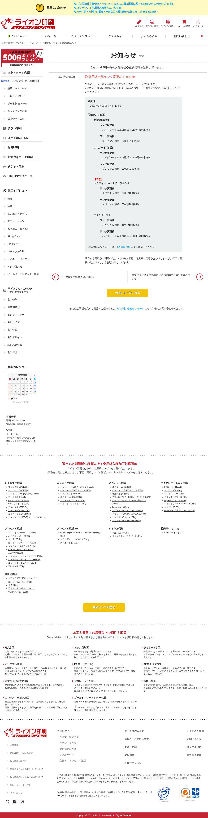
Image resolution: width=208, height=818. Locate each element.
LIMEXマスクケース (20, 176)
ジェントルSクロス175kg (124, 517)
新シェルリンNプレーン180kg (22, 543)
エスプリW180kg (172, 507)
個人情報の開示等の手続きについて (26, 777)
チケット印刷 (16, 166)
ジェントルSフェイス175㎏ (73, 504)
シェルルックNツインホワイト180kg (25, 556)
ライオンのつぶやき (20, 290)
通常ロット (18, 88)
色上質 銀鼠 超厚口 (121, 493)
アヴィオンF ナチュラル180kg (126, 520)
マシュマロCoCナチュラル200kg (23, 493)
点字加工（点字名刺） (19, 228)
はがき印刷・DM (18, 137)
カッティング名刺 (17, 111)
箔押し (11, 206)
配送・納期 (130, 747)
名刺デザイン (14, 337)
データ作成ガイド (134, 731)
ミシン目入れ (14, 266)
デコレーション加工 (85, 681)
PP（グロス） (15, 236)
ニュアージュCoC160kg (19, 514)
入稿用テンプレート (83, 36)
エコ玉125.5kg (15, 539)
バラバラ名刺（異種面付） (27, 80)
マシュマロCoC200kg (18, 490)
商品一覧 (50, 36)
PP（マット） (15, 243)
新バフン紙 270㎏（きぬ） (20, 582)
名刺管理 (12, 352)
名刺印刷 (12, 299)
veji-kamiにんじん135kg (175, 500)
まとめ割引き (66, 754)
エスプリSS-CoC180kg (71, 497)
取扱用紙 (129, 755)
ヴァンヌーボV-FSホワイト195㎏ (75, 490)
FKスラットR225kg (173, 487)
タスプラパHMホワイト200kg (22, 533)
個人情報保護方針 (18, 761)
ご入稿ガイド (116, 36)
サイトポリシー (17, 793)
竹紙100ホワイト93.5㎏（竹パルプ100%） (132, 497)
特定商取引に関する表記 (21, 753)
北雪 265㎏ (13, 585)
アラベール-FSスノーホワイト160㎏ (77, 487)
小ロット (16, 96)
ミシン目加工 (81, 647)
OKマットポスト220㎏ (18, 504)
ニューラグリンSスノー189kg (22, 563)
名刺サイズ (13, 322)
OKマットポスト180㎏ (18, 500)
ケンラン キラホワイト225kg (21, 546)
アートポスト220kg (17, 497)
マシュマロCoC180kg (18, 487)
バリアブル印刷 (15, 251)
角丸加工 (10, 647)
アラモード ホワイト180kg (72, 500)
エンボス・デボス (17, 213)
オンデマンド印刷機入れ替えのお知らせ (99, 7)
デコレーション (15, 221)
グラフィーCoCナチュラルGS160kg (129, 514)
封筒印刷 (13, 147)
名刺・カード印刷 (19, 72)
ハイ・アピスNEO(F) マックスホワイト (26, 517)
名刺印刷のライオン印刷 (12, 43)
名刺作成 (12, 329)
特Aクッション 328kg (18, 592)
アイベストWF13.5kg (18, 507)
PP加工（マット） (84, 664)
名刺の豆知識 (14, 345)
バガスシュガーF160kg (19, 536)
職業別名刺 (13, 307)
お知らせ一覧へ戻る (127, 293)
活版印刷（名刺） (17, 118)
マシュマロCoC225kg (174, 493)
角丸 (9, 198)
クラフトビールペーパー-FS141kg (180, 504)
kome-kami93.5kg (120, 507)
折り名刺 (18, 103)
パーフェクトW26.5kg (70, 493)
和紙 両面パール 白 (121, 533)
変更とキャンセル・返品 (72, 760)
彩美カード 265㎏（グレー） (21, 588)
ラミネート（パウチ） (19, 259)
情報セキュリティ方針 (20, 785)
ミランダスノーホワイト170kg (74, 539)
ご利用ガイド (18, 36)
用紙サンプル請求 (104, 607)
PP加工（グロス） (154, 664)
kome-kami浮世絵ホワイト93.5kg (179, 510)
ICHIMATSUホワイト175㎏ (20, 549)
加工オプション (17, 190)
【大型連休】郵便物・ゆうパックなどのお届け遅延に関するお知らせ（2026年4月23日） (125, 3)
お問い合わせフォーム (132, 308)
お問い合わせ (182, 36)
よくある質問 (149, 36)
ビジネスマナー (15, 314)
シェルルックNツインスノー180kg (24, 559)
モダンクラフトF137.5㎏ (175, 497)
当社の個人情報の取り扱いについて (26, 769)
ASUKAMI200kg (15, 553)
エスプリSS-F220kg (121, 487)
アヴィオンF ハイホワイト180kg (127, 510)
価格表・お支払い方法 (136, 739)
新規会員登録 (194, 755)
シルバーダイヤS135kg (19, 510)
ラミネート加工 (152, 647)
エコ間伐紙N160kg (173, 490)
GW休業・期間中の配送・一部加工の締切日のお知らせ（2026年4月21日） (118, 11)
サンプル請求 (194, 747)
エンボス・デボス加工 (17, 697)
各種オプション (132, 763)
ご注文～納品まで (69, 737)
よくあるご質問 (195, 731)
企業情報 (14, 745)
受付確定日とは (67, 748)
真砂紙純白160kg (16, 566)
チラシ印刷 (14, 128)
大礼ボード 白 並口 (69, 543)
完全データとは (67, 743)
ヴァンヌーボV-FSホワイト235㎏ (127, 490)
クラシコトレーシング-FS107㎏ (127, 536)
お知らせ (33, 43)
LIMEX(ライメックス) (174, 533)
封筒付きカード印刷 (20, 157)
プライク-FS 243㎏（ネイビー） (23, 578)
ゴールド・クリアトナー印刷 (23, 274)
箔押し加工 (150, 681)
